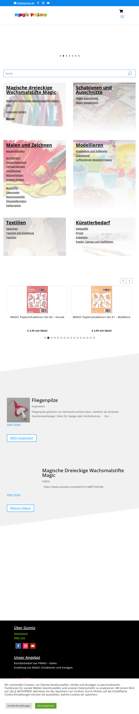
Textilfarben (13, 171)
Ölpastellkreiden (16, 201)
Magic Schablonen (87, 102)
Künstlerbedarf (93, 222)
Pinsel (79, 233)
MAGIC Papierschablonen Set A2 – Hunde (37, 317)
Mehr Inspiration (21, 438)
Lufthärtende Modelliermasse (94, 160)
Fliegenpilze (45, 400)
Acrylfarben (13, 158)
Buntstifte (12, 188)
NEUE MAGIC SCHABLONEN (100, 26)
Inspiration (38, 406)
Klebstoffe (82, 228)
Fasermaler (13, 192)
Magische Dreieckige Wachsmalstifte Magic (83, 472)
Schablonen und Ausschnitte (94, 89)
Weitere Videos (20, 508)
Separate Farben (16, 112)
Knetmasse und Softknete (91, 151)
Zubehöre (82, 237)
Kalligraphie (13, 205)
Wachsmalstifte (15, 197)
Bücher (10, 118)
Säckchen (12, 228)
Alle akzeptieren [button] (45, 705)
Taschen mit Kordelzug (20, 233)
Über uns (19, 638)
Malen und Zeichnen (29, 145)
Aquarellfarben (15, 151)
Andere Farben (15, 179)
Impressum (21, 633)
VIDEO (46, 481)
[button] (129, 281)
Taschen (11, 237)
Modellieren (89, 145)
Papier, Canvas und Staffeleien (94, 241)
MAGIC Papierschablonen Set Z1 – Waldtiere (101, 317)
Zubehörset (83, 155)
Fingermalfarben (16, 162)
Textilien (16, 222)
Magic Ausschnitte (87, 98)
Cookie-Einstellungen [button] (19, 705)
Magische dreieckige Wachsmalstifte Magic (31, 89)
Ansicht (100, 40)
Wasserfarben (14, 175)
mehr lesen (14, 424)
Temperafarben (15, 166)
